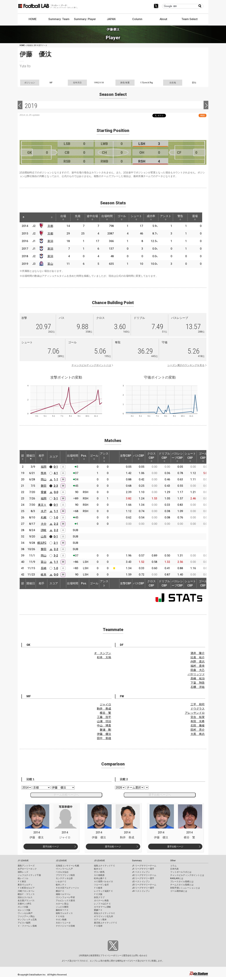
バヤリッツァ (196, 674)
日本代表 (174, 869)
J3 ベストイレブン (141, 891)
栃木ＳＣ (98, 869)
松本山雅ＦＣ (100, 878)
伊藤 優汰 (104, 734)
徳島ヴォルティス (64, 913)
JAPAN (111, 19)
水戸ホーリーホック (27, 869)
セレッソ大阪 (24, 910)
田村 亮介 (198, 729)
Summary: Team (58, 19)
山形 (43, 536)
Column (137, 19)
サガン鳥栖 (61, 919)
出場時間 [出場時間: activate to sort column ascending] (107, 217)
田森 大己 (198, 670)
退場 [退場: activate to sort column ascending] (195, 217)
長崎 (43, 568)
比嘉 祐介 (198, 657)
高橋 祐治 (198, 678)
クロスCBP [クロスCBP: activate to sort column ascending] (151, 457)
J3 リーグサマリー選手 (143, 888)
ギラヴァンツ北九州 (103, 916)
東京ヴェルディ (25, 884)
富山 (50, 263)
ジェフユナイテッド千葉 (29, 875)
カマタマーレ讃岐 (102, 907)
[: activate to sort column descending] (23, 217)
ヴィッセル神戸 (25, 913)
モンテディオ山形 (64, 878)
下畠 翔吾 (198, 682)
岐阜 (43, 574)
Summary (137, 860)
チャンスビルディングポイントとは (91, 365)
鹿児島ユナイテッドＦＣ (105, 923)
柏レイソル (23, 878)
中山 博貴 (104, 725)
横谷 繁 (105, 713)
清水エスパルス (25, 897)
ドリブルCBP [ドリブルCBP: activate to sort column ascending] (164, 457)
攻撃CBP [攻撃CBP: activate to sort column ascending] (125, 457)
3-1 (56, 498)
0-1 (56, 466)
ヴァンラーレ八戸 (64, 869)
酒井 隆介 (198, 653)
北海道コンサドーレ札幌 (67, 865)
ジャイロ (105, 704)
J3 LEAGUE (99, 860)
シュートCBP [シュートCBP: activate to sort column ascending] (190, 457)
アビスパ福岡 (24, 923)
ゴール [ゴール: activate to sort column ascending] (121, 217)
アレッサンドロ (195, 713)
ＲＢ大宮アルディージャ (67, 888)
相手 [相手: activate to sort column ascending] (41, 457)
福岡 (43, 466)
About (163, 19)
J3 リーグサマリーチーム (144, 884)
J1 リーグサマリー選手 (143, 869)
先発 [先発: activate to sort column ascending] (78, 217)
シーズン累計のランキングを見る (185, 365)
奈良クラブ (99, 897)
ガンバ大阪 (23, 907)
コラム (173, 865)
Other (173, 860)
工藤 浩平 (104, 717)
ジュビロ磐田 (62, 907)
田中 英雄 (104, 738)
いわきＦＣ (61, 881)
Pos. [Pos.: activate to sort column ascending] (84, 457)
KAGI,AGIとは (176, 878)
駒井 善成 (104, 708)
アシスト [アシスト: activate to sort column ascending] (165, 217)
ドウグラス (198, 708)
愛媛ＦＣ (98, 910)
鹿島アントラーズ (26, 865)
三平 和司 (198, 704)
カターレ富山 (62, 903)
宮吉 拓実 (198, 717)
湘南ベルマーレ (63, 894)
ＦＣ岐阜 (98, 888)
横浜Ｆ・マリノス (26, 894)
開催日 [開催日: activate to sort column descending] (30, 457)
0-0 (56, 492)
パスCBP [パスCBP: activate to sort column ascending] (138, 457)
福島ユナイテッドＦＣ (104, 865)
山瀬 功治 (104, 721)
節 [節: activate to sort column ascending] (22, 457)
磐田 (43, 485)
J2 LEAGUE (61, 860)
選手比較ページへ (159, 794)
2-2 (56, 523)
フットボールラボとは (180, 872)
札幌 (43, 517)
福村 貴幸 (198, 665)
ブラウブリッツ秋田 (65, 875)
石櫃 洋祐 (198, 687)
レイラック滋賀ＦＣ (103, 891)
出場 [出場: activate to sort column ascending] (63, 217)
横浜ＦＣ (60, 891)
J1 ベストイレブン (141, 872)
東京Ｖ (42, 504)
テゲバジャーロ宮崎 (65, 926)
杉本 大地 (104, 657)
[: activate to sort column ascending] (30, 217)
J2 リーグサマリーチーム (144, 875)
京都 (50, 226)
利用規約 (84, 955)
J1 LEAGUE (23, 860)
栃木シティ (61, 884)
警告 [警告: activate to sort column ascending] (180, 217)
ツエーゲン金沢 (101, 884)
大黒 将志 (198, 734)
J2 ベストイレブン (141, 881)
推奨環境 (94, 955)
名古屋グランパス (26, 900)
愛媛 (43, 492)
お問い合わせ (139, 955)
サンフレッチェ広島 (27, 919)
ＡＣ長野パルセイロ (103, 881)
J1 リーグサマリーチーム (144, 865)
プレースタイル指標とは (182, 881)
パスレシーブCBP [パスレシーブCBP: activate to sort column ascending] (177, 457)
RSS (202, 115)
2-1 (56, 543)
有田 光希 (198, 721)
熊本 (43, 473)
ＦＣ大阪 (98, 894)
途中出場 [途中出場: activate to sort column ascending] (92, 217)
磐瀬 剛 (105, 729)
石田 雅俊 (198, 725)
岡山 (43, 479)
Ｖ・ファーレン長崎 (27, 926)
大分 (43, 523)
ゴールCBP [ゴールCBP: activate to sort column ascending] (203, 457)
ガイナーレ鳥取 (101, 900)
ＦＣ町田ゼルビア (26, 888)
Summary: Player (85, 19)
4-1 (56, 473)
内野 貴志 (198, 661)
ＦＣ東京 (22, 881)
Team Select (190, 19)
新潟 (50, 241)
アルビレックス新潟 (65, 900)
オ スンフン (102, 653)
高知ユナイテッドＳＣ (104, 913)
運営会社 (127, 955)
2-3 (56, 485)
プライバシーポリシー (110, 955)
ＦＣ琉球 (98, 926)
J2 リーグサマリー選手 (143, 878)
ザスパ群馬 (99, 872)
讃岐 (43, 530)
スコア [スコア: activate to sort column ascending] (53, 456)
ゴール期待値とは (178, 891)
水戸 (43, 511)
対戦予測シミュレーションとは (185, 888)
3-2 (56, 555)
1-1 (56, 479)
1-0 (56, 517)
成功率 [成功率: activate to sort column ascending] (151, 217)
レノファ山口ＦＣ (102, 903)
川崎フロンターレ (26, 891)
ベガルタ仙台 (62, 872)
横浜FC (41, 543)
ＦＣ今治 (60, 916)
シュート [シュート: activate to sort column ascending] (136, 217)
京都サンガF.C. (25, 903)
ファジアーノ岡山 (26, 916)
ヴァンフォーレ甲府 (65, 897)
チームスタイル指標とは (182, 884)
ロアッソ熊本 (100, 919)
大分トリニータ (63, 923)
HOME (33, 19)
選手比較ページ (51, 846)
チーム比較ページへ (66, 794)
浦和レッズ (23, 872)
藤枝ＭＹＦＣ (62, 910)
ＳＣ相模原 (99, 875)
